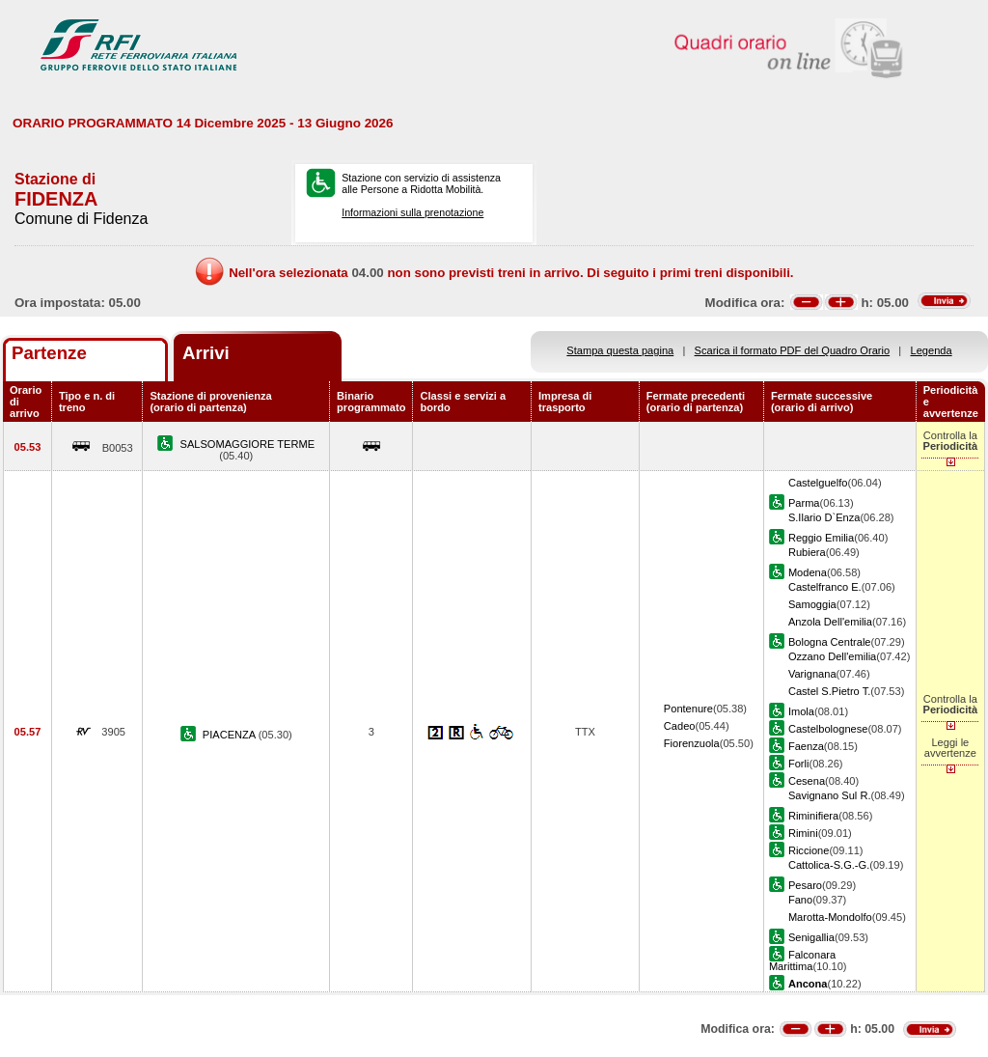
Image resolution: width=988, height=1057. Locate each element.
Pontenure (688, 708)
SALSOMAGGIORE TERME (248, 444)
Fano (800, 899)
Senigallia (811, 937)
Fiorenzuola (692, 743)
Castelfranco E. (825, 587)
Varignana (812, 674)
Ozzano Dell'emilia (832, 656)
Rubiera (807, 552)
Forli (799, 763)
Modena (807, 572)
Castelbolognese (828, 729)
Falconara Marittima (802, 960)
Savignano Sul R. (829, 795)
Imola (801, 711)
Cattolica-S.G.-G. (828, 865)
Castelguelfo (818, 482)
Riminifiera (813, 815)
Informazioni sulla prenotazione (412, 212)
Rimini (803, 833)
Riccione (808, 850)
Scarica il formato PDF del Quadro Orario (793, 350)
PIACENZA (231, 734)
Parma (804, 503)
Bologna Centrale (829, 642)
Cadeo (680, 726)
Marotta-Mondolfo (830, 917)
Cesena (806, 781)
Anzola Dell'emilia (830, 621)
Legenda (931, 350)
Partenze (49, 353)
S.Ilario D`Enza (824, 517)
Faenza (806, 746)
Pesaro (805, 885)
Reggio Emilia (821, 537)
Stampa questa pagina (619, 350)
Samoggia (812, 604)
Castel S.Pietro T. (829, 691)
